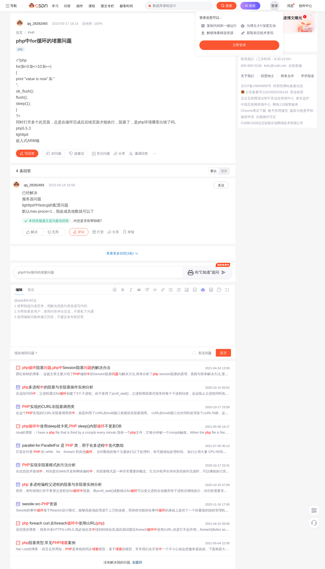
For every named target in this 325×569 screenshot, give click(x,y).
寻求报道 (307, 76)
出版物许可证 (266, 117)
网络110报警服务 (285, 104)
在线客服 (295, 66)
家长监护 (302, 98)
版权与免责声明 (301, 111)
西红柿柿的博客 (27, 374)
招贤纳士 (267, 76)
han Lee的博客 (27, 549)
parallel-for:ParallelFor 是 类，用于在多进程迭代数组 (73, 445)
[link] (19, 32)
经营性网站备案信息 (288, 86)
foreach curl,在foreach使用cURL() (63, 523)
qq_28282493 (37, 23)
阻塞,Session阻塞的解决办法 (66, 368)
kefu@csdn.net (275, 66)
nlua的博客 (24, 432)
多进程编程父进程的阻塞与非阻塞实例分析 (62, 484)
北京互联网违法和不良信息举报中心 (267, 98)
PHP (31, 32)
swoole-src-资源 (39, 504)
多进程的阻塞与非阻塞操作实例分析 (57, 387)
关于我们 (247, 76)
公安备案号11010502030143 (267, 92)
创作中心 (305, 6)
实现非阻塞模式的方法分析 (49, 465)
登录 (274, 6)
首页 (19, 32)
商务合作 (287, 76)
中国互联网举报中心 (256, 104)
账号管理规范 (278, 111)
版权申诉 (247, 117)
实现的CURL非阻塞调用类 (48, 407)
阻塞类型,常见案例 (48, 543)
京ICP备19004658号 (256, 86)
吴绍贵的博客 (26, 529)
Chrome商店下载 (253, 111)
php (20, 49)
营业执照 (296, 92)
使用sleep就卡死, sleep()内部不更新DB (72, 426)
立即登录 (239, 45)
